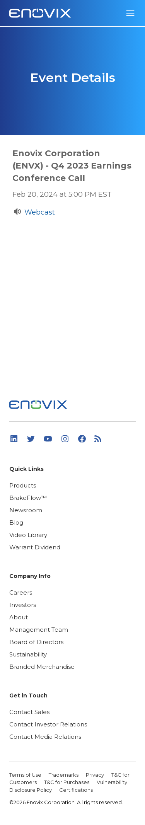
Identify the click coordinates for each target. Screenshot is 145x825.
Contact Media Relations (45, 736)
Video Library (28, 535)
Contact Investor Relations (48, 724)
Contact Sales (29, 712)
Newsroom (25, 510)
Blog (16, 522)
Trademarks (64, 775)
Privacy (95, 775)
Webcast (39, 212)
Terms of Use (26, 775)
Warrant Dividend (34, 547)
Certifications (76, 790)
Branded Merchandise (42, 666)
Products (22, 485)
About (18, 617)
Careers (20, 592)
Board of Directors (36, 642)
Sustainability (28, 654)
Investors (22, 605)
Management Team (38, 629)
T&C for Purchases (67, 782)
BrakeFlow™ (28, 497)
